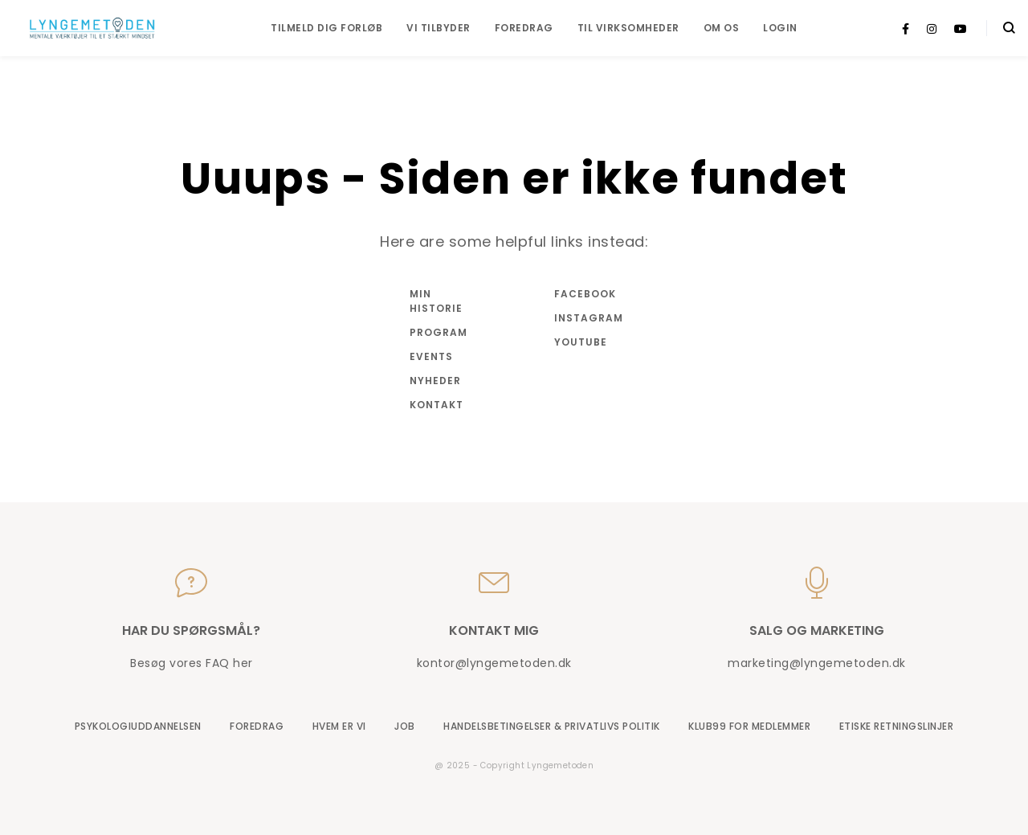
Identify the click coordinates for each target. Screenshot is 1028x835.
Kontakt (436, 404)
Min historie (436, 301)
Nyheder (435, 380)
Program (438, 332)
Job (404, 726)
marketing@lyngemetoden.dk (817, 663)
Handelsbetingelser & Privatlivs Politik (551, 726)
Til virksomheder (628, 28)
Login (780, 28)
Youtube (580, 342)
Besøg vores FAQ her (191, 663)
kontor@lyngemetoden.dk (494, 663)
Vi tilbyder (438, 28)
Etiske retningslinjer (896, 726)
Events (431, 356)
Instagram (586, 318)
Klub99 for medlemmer (749, 726)
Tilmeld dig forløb (326, 28)
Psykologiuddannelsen (138, 726)
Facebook (585, 294)
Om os (722, 28)
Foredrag (524, 28)
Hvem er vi (339, 726)
